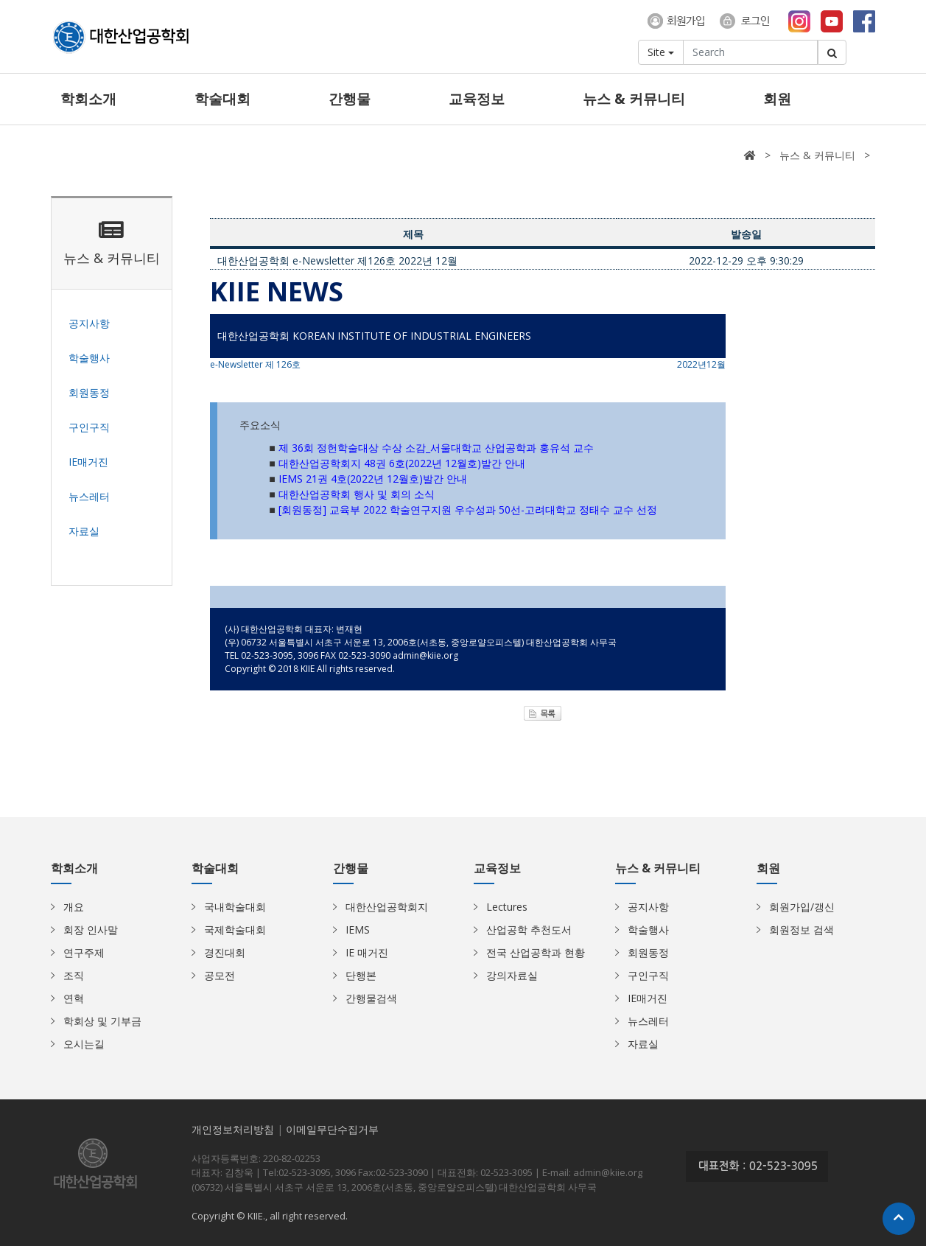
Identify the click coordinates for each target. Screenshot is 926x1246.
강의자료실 (512, 975)
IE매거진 (647, 998)
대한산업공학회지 (387, 907)
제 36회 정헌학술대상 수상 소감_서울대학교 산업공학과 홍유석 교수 (436, 448)
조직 (73, 975)
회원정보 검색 (801, 930)
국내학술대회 (235, 907)
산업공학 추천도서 (529, 930)
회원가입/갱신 (802, 907)
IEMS (358, 930)
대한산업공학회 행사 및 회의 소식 (356, 494)
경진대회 (224, 952)
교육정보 (477, 98)
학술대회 (222, 98)
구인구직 (648, 975)
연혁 (73, 998)
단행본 (361, 975)
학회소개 (88, 98)
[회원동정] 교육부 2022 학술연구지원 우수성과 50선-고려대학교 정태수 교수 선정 (467, 510)
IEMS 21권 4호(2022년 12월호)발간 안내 (372, 479)
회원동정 (648, 952)
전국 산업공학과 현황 (535, 952)
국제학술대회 (235, 930)
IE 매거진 (367, 952)
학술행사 (648, 930)
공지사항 (648, 907)
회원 (777, 98)
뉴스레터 (648, 1021)
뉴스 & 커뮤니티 (634, 98)
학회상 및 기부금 (102, 1021)
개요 (73, 907)
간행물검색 (371, 998)
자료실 (643, 1044)
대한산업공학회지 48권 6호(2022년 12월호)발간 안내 (401, 463)
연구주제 (84, 952)
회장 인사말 (90, 930)
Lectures (506, 907)
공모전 (219, 975)
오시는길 (84, 1044)
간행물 (350, 98)
